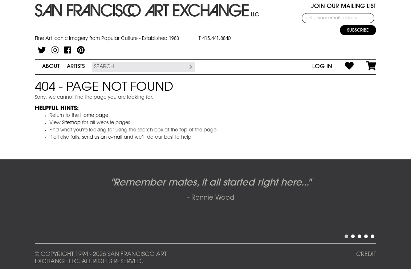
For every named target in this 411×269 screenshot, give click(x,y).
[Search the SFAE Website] (139, 67)
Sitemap (71, 123)
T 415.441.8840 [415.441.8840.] (215, 38)
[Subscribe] (358, 30)
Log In (322, 67)
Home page (94, 115)
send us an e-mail (102, 137)
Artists (76, 66)
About (51, 66)
